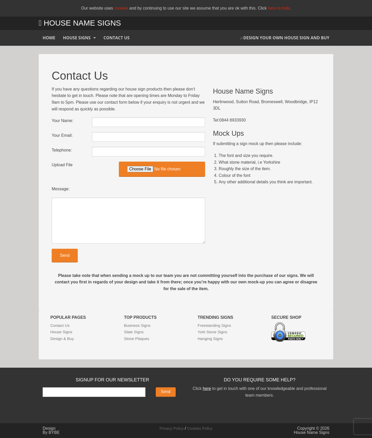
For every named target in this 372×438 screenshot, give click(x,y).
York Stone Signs (212, 332)
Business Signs (137, 325)
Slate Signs (134, 332)
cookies (121, 8)
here (207, 388)
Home (49, 38)
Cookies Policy (199, 428)
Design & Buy (62, 338)
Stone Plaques (136, 338)
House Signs (77, 38)
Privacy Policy (171, 428)
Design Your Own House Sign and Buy (284, 38)
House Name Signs (80, 23)
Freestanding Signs (214, 325)
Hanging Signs (210, 338)
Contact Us (117, 38)
